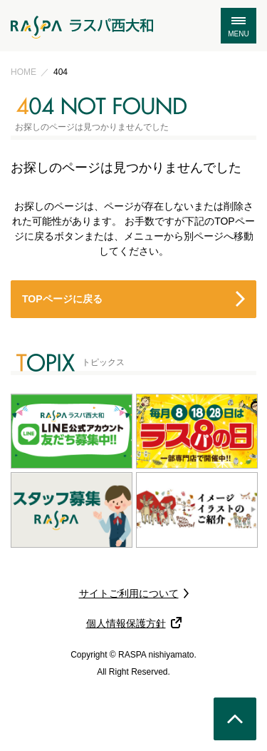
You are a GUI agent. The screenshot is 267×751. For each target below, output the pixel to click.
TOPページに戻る (62, 299)
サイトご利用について (129, 593)
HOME (23, 72)
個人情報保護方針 (126, 623)
